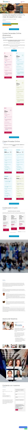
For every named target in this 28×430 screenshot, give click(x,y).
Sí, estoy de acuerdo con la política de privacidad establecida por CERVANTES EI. (19, 405)
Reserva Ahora (8, 77)
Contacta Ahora (6, 229)
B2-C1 (5, 108)
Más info (14, 50)
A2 (16, 53)
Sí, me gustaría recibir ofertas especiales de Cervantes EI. (19, 408)
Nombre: (16, 391)
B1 (16, 80)
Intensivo (18, 176)
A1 (4, 53)
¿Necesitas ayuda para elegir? (14, 29)
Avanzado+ (6, 176)
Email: (16, 394)
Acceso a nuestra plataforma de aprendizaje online (20, 184)
